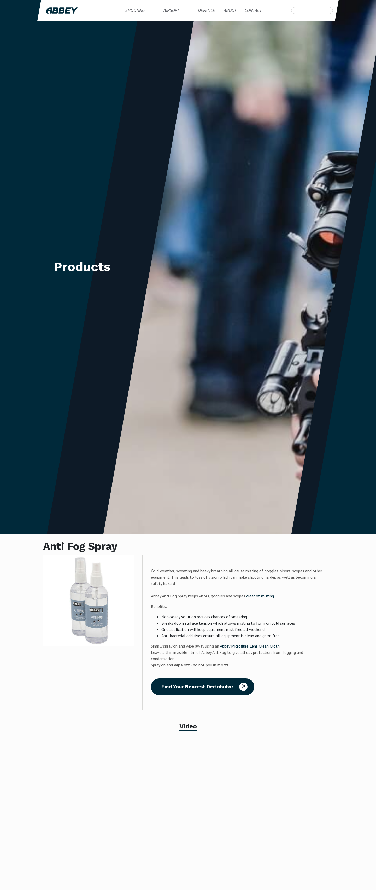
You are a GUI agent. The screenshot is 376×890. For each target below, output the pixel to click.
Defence (206, 10)
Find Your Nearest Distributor (197, 687)
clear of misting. (260, 595)
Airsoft (171, 10)
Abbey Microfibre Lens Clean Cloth (250, 646)
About (229, 10)
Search (294, 10)
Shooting (134, 10)
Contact (252, 10)
